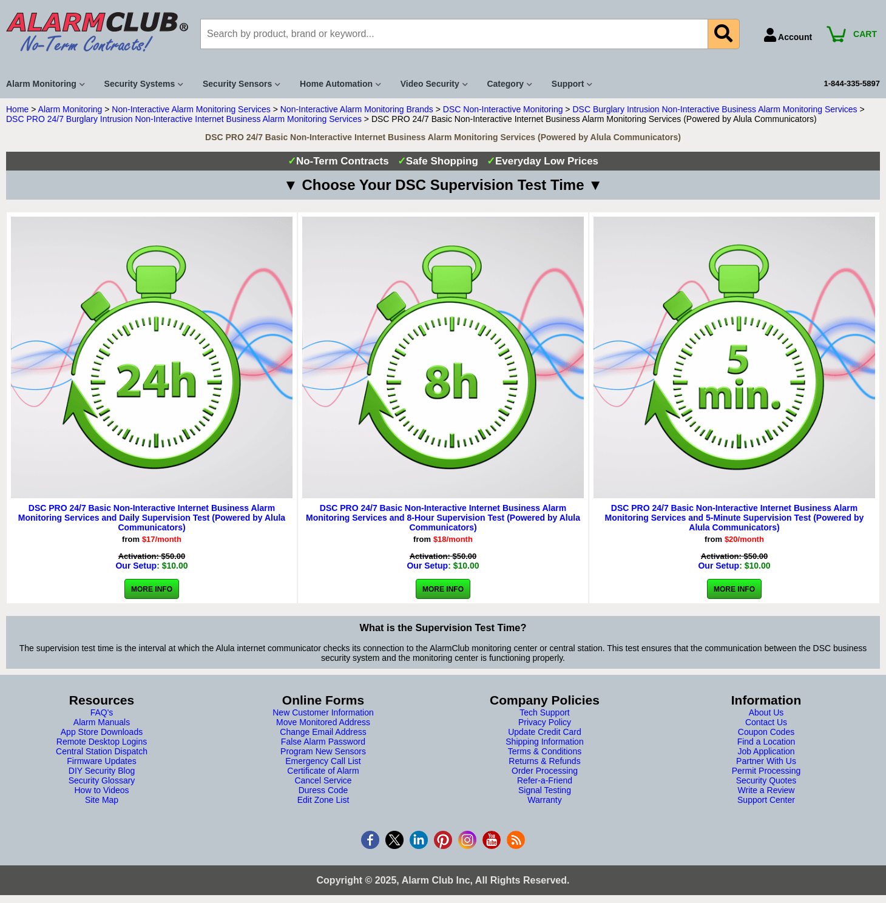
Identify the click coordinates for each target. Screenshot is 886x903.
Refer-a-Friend (544, 780)
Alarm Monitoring (70, 109)
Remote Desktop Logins (101, 741)
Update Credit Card (544, 732)
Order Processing (545, 771)
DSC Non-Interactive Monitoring (503, 109)
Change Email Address (323, 732)
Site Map (101, 800)
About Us (766, 712)
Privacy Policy (544, 722)
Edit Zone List (323, 800)
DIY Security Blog (102, 771)
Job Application (765, 751)
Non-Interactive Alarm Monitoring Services (191, 109)
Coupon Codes (766, 732)
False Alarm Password (323, 741)
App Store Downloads (102, 732)
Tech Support (544, 712)
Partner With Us (766, 761)
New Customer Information (323, 712)
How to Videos (101, 790)
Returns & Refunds (544, 761)
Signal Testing (544, 790)
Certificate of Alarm (323, 771)
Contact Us (766, 722)
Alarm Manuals (101, 722)
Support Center (766, 800)
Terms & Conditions (544, 751)
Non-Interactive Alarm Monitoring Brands (356, 109)
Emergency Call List (323, 761)
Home (17, 109)
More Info (151, 589)
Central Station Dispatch (101, 751)
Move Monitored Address (323, 722)
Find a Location (766, 741)
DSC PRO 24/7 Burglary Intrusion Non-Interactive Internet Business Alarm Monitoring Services (184, 119)
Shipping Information (544, 741)
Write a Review (766, 790)
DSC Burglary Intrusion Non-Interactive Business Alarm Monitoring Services (714, 109)
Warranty (544, 800)
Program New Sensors (323, 751)
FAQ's (101, 712)
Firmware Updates (101, 761)
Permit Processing (766, 771)
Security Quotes (766, 780)
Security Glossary (102, 780)
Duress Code (323, 790)
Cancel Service (322, 780)
